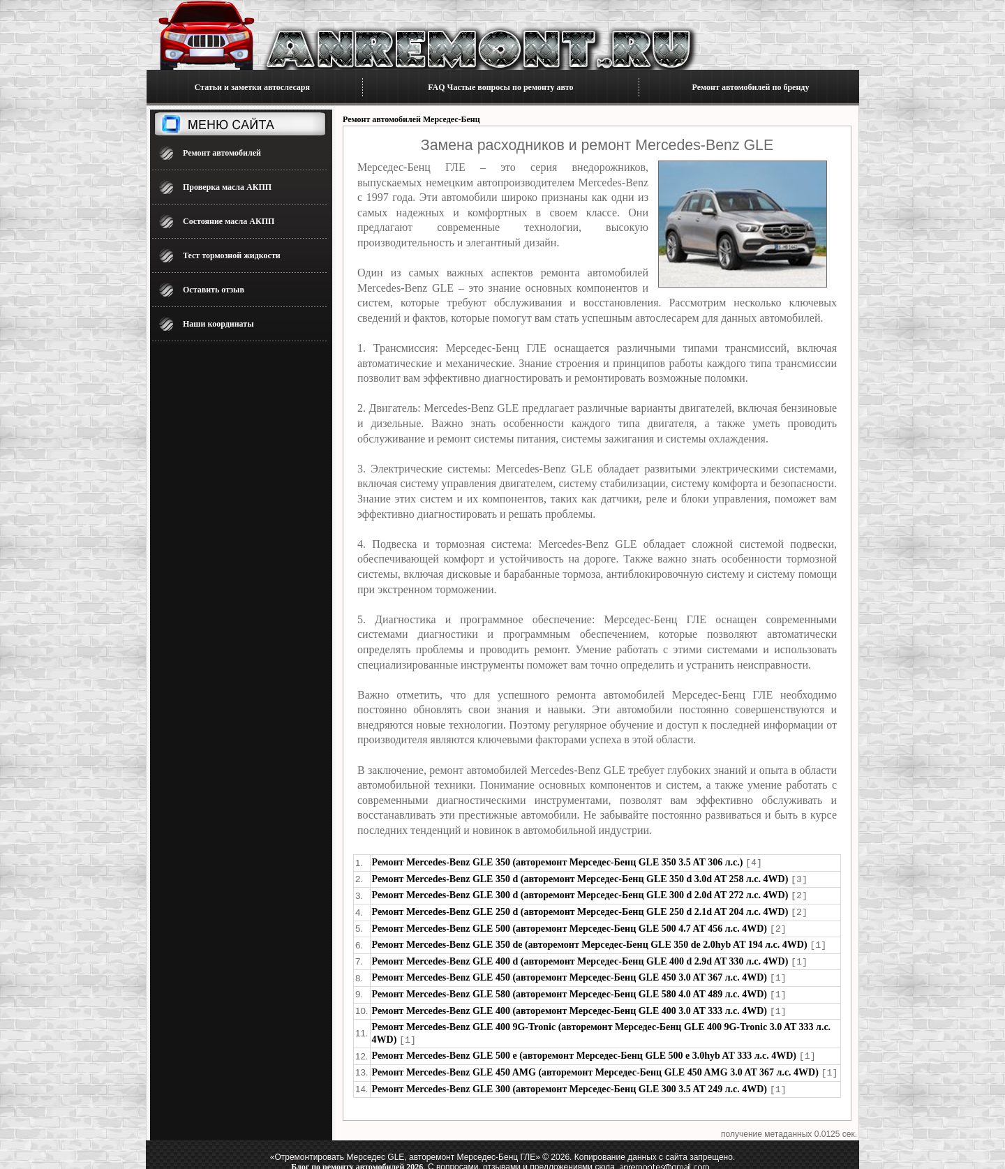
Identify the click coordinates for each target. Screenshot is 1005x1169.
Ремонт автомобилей (222, 153)
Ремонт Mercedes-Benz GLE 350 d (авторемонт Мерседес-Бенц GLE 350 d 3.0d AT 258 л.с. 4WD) (580, 878)
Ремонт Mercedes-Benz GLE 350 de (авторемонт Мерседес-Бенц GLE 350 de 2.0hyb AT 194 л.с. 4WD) (589, 941)
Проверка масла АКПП (227, 187)
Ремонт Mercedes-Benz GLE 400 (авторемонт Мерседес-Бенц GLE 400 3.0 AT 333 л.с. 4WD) (569, 1004)
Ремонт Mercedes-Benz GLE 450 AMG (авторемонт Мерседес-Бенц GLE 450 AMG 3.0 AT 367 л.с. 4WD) (595, 1064)
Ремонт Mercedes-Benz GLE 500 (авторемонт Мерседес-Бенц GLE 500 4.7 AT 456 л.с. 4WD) (569, 926)
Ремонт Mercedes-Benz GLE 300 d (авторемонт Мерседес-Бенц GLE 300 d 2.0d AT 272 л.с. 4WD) (580, 893)
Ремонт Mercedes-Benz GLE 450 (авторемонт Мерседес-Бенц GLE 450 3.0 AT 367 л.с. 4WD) (569, 972)
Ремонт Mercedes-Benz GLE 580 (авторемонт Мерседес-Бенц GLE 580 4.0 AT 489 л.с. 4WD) (569, 988)
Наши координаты (218, 324)
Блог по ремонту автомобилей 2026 (357, 1157)
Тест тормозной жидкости (232, 255)
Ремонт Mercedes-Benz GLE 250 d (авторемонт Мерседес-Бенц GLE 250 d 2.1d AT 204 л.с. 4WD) (580, 909)
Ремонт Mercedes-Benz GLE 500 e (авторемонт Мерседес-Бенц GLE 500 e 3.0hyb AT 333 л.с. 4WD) (584, 1048)
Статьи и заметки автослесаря (252, 87)
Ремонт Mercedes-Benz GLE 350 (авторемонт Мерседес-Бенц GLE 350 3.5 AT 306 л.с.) (557, 862)
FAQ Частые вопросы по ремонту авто (500, 87)
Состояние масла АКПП (228, 221)
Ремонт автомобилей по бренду (751, 87)
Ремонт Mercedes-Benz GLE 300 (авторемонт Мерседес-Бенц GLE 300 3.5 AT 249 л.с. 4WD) (569, 1080)
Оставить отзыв (213, 290)
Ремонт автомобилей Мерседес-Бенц (411, 119)
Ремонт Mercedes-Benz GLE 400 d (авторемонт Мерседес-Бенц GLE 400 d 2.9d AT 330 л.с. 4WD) (580, 957)
